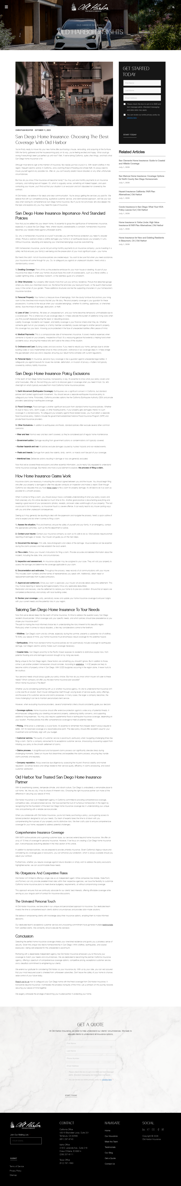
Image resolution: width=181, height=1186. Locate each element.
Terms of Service (17, 1166)
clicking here (131, 118)
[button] (173, 7)
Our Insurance (111, 1136)
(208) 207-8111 (66, 1154)
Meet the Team (111, 1141)
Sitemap (13, 1175)
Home (107, 1130)
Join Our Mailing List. (20, 1134)
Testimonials (110, 1147)
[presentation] (140, 125)
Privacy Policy (15, 1170)
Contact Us (110, 1164)
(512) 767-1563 (66, 1163)
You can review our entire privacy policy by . (143, 116)
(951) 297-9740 (66, 1139)
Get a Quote (110, 1158)
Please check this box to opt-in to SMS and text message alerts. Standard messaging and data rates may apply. (144, 107)
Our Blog (109, 1152)
